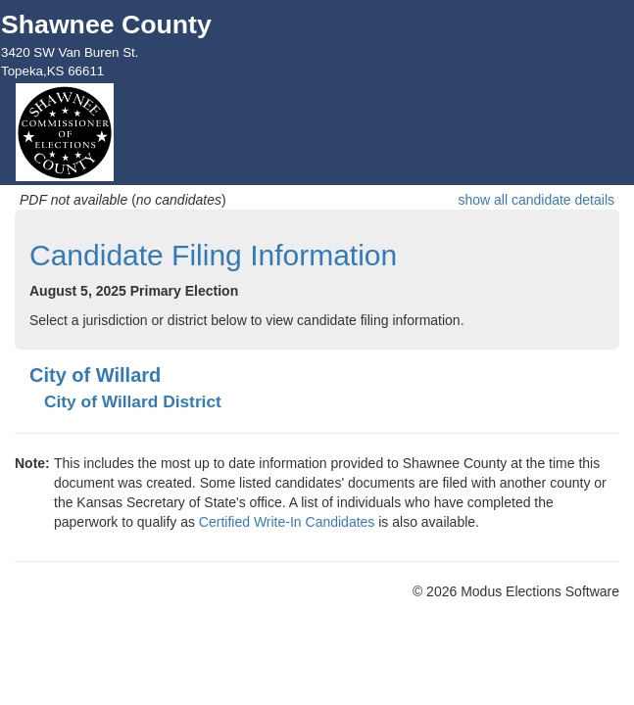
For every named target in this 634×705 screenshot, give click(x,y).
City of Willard (95, 375)
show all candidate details (536, 200)
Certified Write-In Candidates (286, 522)
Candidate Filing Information (213, 255)
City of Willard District (132, 401)
